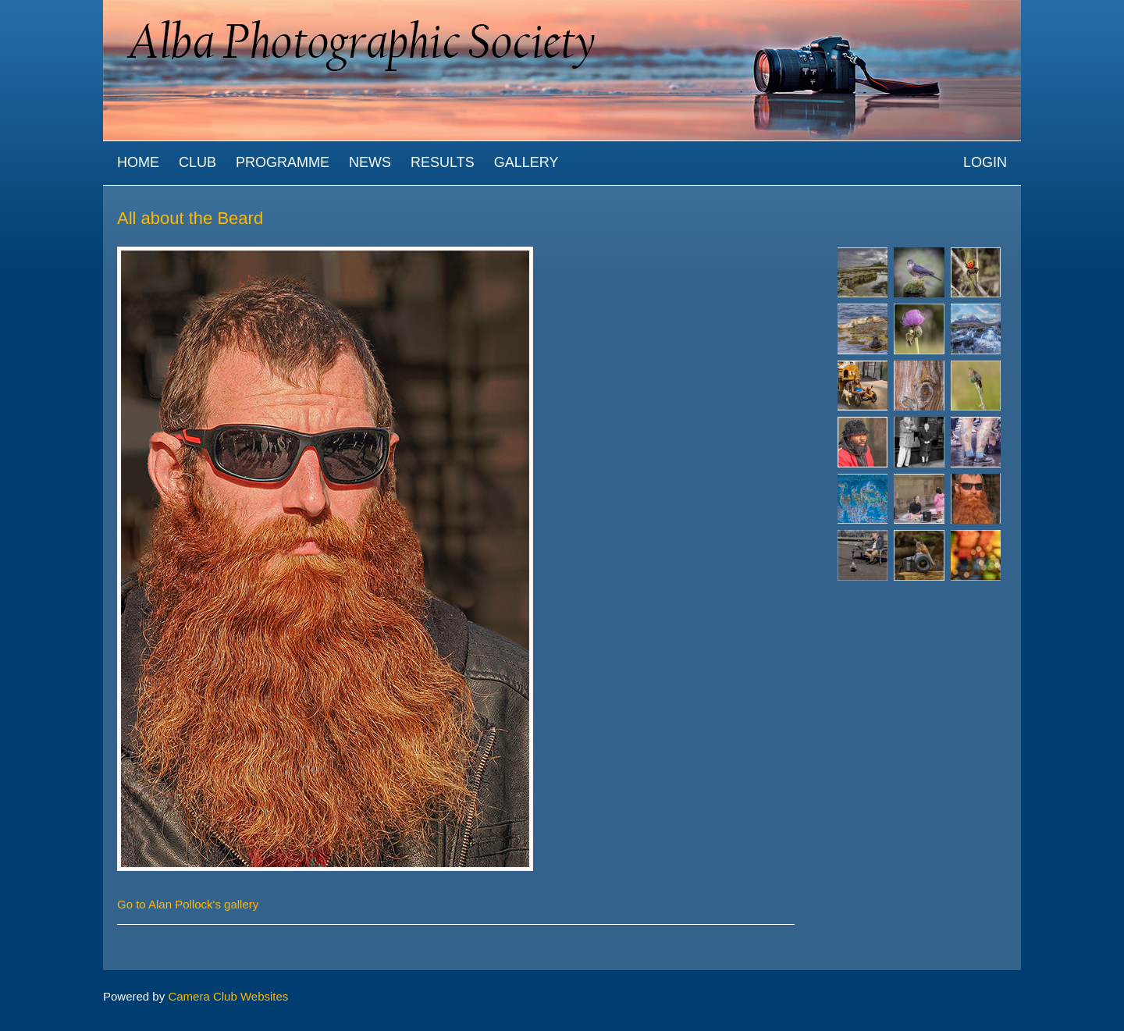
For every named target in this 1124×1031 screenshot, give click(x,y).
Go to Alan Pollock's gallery (187, 904)
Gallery (526, 162)
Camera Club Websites (228, 996)
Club (197, 162)
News (370, 162)
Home (138, 162)
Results (443, 162)
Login (985, 162)
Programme (282, 162)
